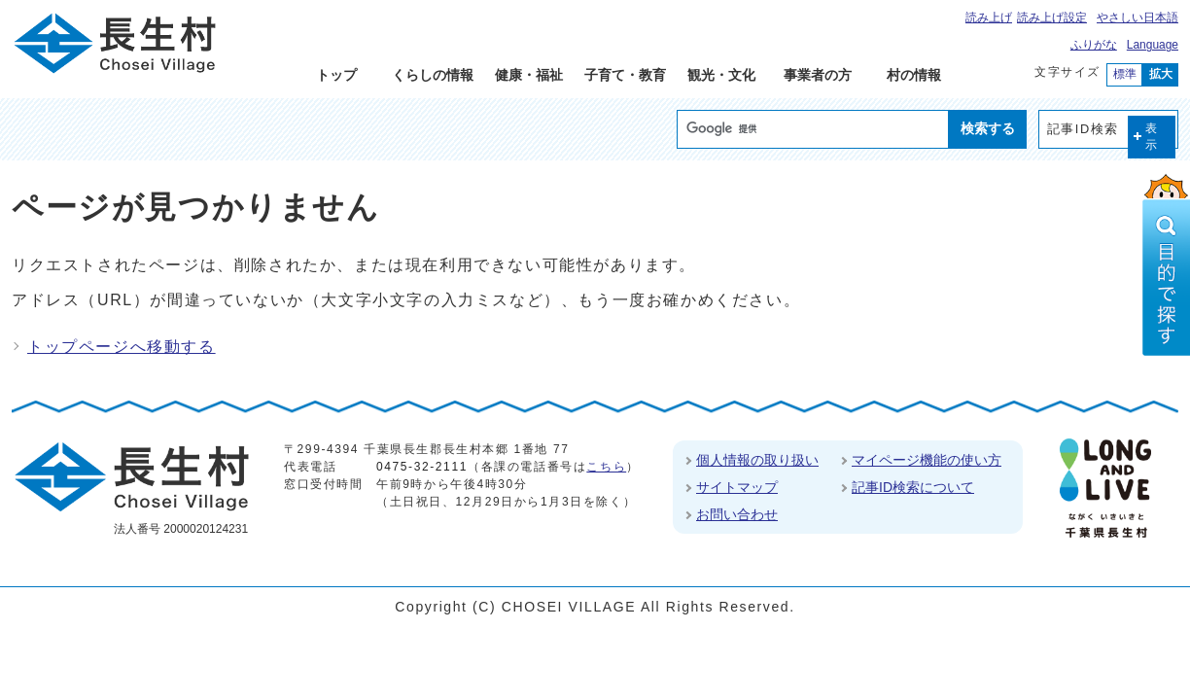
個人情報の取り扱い (757, 460)
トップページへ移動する (121, 346)
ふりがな (1093, 45)
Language (1152, 45)
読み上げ (988, 17)
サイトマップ (737, 487)
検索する (988, 128)
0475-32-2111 (422, 466)
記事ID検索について (913, 487)
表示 (1152, 136)
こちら (606, 466)
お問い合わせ (737, 514)
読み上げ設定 (1052, 17)
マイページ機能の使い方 (926, 460)
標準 (1125, 74)
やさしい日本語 (1137, 17)
